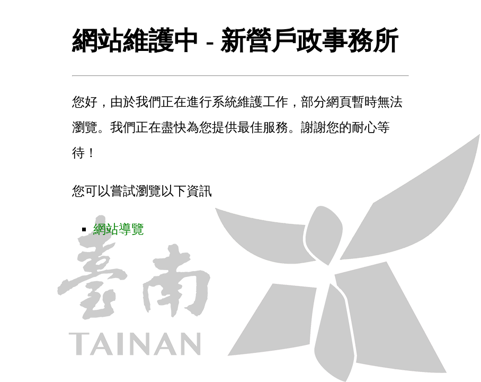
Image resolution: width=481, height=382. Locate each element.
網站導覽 (118, 229)
